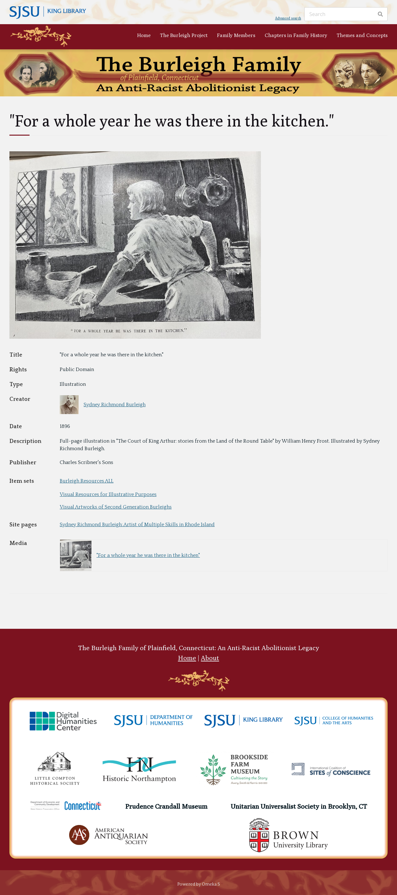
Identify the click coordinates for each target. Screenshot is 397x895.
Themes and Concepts (362, 35)
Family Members (236, 35)
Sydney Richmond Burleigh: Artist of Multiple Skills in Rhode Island (137, 524)
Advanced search (288, 18)
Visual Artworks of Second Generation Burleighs (116, 507)
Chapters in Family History (296, 35)
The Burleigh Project (183, 35)
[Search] (346, 14)
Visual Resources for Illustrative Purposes (108, 494)
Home (144, 35)
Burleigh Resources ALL (86, 481)
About (210, 658)
